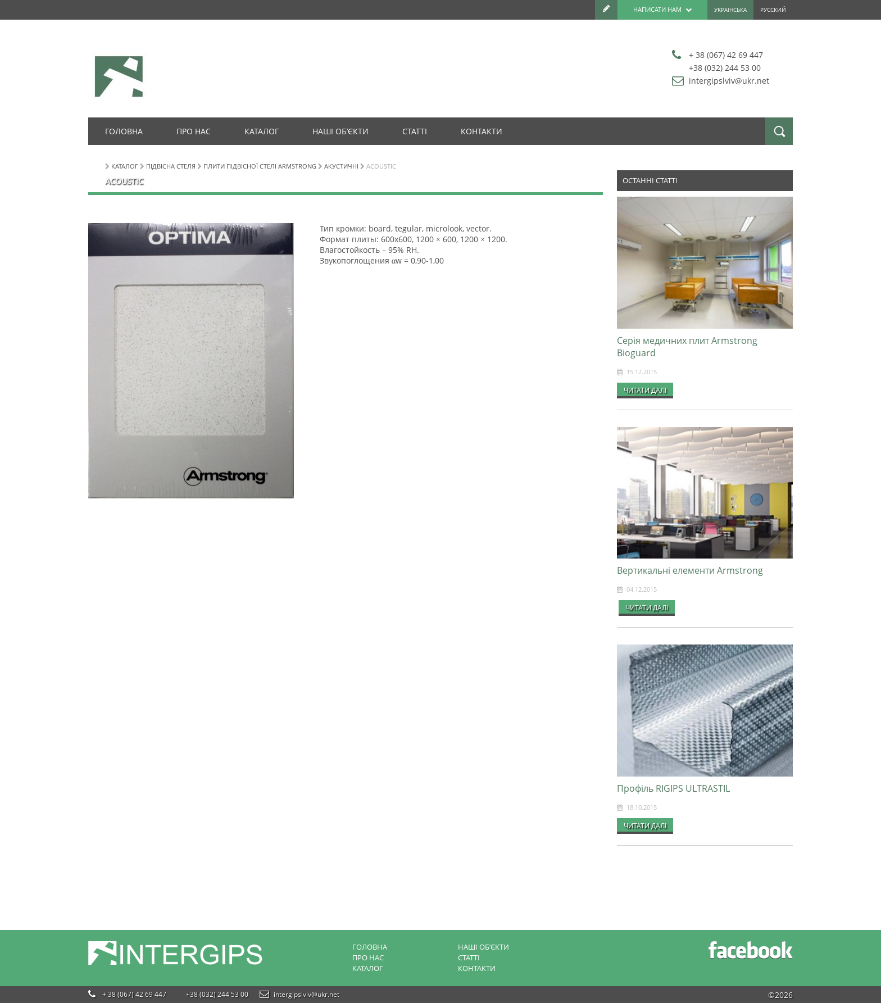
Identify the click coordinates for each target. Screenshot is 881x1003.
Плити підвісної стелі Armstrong (259, 166)
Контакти (481, 131)
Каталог (261, 131)
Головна (124, 131)
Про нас (193, 131)
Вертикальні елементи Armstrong (690, 570)
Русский (773, 9)
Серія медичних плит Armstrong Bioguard (687, 346)
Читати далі (645, 389)
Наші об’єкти (340, 131)
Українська (730, 9)
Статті (414, 131)
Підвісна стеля (171, 166)
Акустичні (341, 166)
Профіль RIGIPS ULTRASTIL (673, 788)
